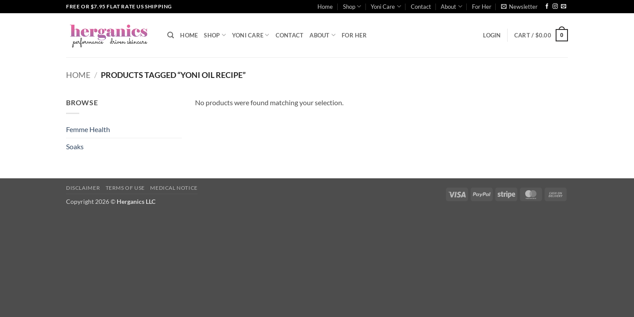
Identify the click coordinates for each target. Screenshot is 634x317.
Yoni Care (386, 6)
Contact (421, 6)
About (451, 6)
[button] (519, 6)
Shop (352, 6)
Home (325, 6)
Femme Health (88, 129)
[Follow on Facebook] (546, 7)
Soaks (75, 146)
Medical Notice (174, 187)
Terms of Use (125, 187)
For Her (481, 6)
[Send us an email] (563, 7)
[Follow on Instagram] (555, 7)
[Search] (170, 35)
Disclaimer (83, 187)
